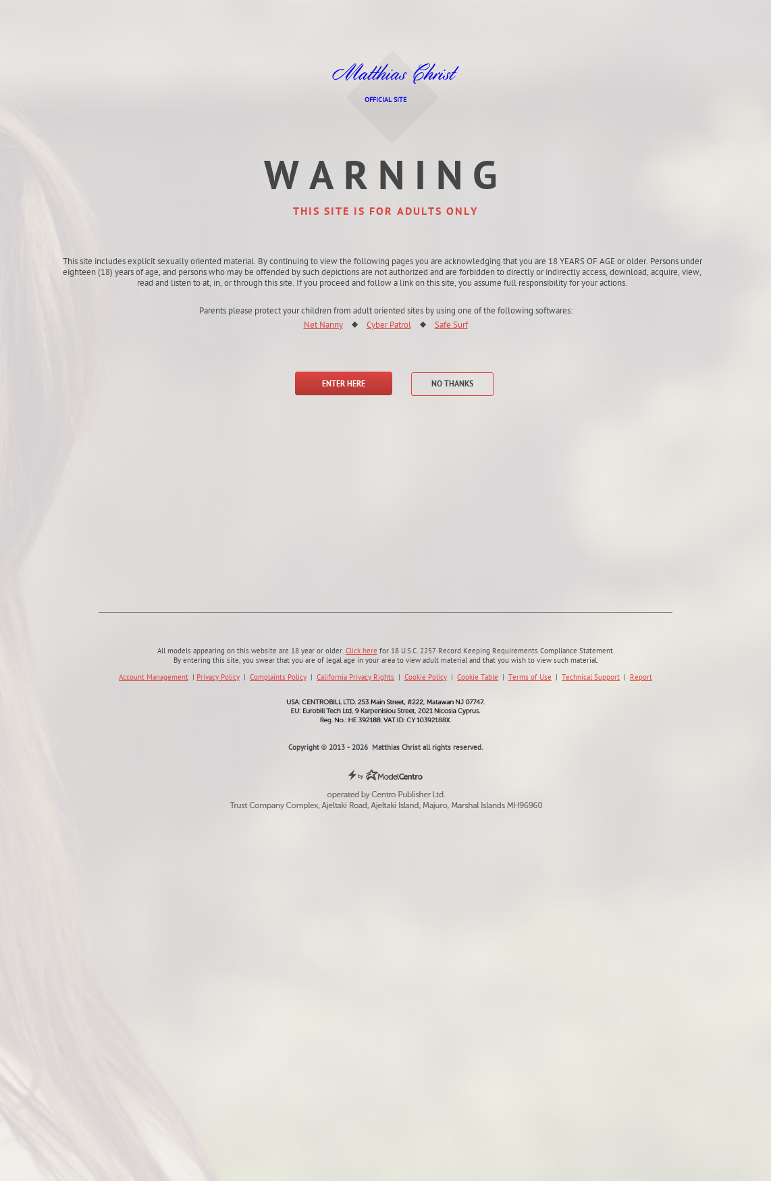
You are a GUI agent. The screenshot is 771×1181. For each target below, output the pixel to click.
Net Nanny (323, 325)
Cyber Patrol (389, 325)
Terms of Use (530, 677)
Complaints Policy (278, 677)
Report (641, 677)
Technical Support (591, 677)
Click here (361, 651)
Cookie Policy (425, 677)
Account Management (153, 677)
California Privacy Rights (355, 677)
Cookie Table (477, 677)
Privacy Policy (218, 677)
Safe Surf (451, 325)
